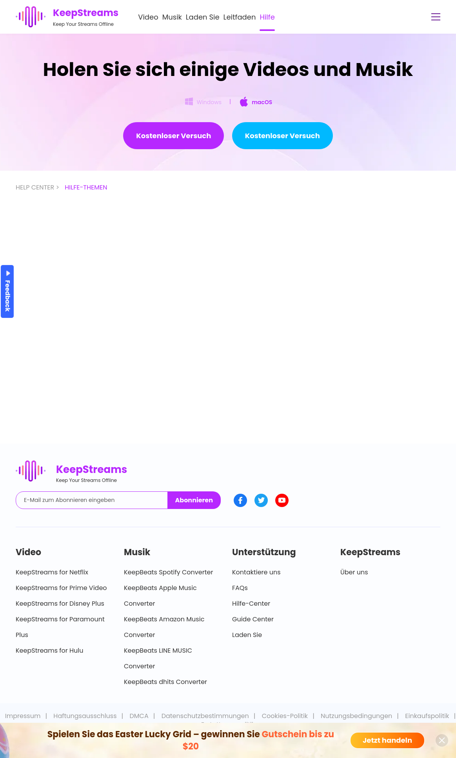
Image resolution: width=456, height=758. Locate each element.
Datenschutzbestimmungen (205, 715)
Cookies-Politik (285, 715)
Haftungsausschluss (84, 715)
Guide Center (253, 619)
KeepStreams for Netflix (52, 572)
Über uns (354, 572)
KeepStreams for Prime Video (61, 587)
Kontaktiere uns (256, 572)
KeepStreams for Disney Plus (60, 603)
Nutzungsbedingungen (356, 715)
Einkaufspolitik (427, 715)
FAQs (240, 587)
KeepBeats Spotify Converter (168, 572)
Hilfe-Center (251, 603)
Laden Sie (203, 17)
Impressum (23, 715)
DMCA (139, 715)
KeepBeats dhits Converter (165, 681)
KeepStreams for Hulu (50, 650)
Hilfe (267, 17)
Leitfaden (239, 17)
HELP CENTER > (38, 187)
